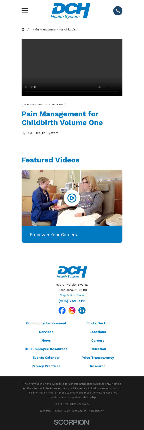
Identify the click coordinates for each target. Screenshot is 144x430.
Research (98, 366)
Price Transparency (98, 357)
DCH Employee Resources (46, 349)
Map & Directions (72, 295)
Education (98, 349)
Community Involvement (46, 323)
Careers (97, 340)
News (46, 340)
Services (46, 332)
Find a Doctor (98, 323)
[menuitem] (45, 411)
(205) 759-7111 (72, 301)
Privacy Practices (46, 366)
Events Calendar (46, 357)
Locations (98, 332)
